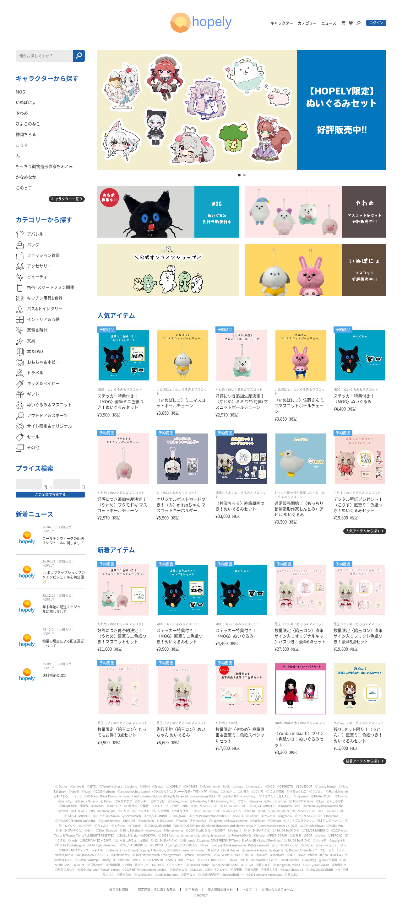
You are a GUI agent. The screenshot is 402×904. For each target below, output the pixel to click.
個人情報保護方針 (220, 889)
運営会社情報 (118, 889)
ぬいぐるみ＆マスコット (124, 389)
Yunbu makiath (285, 722)
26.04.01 (49, 561)
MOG (100, 389)
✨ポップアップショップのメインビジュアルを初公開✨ (63, 577)
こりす (338, 492)
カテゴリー (307, 23)
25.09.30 (49, 663)
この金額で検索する (50, 494)
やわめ (220, 389)
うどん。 (340, 722)
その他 (232, 722)
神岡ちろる (223, 492)
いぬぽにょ (164, 389)
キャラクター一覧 (65, 199)
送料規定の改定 (54, 675)
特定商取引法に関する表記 (157, 889)
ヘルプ (247, 889)
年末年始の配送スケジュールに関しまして (63, 609)
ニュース (328, 23)
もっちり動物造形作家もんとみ (296, 492)
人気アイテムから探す (363, 531)
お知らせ (65, 527)
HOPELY (48, 531)
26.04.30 (49, 527)
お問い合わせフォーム (277, 889)
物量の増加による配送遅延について (63, 643)
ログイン (376, 22)
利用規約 (191, 889)
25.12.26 (49, 595)
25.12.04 (49, 629)
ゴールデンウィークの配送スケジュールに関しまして (63, 541)
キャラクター (281, 23)
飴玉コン (280, 624)
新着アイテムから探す (363, 761)
